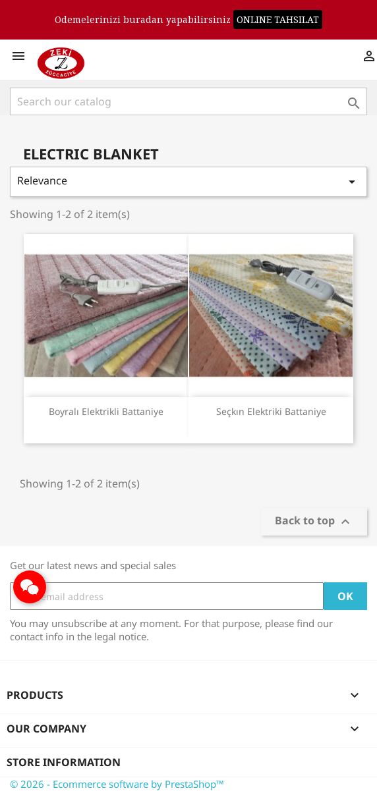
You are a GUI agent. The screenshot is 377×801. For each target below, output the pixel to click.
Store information (64, 762)
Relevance (188, 181)
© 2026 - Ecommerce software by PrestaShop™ (117, 783)
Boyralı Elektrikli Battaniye (106, 411)
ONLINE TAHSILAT (278, 19)
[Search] (188, 101)
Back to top (314, 522)
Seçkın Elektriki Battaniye (271, 411)
